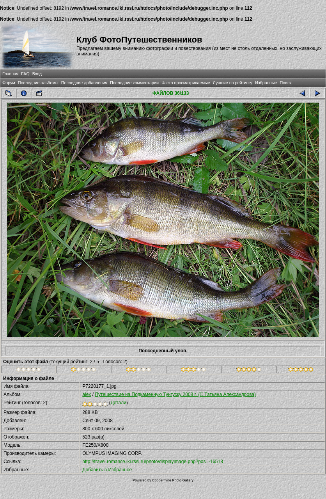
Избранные (266, 82)
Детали (118, 402)
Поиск (285, 82)
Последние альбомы (38, 82)
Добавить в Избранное (107, 469)
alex (86, 394)
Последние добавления (84, 82)
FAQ (25, 73)
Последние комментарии (134, 82)
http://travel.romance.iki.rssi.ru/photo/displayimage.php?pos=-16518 (152, 461)
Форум (8, 82)
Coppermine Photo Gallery (172, 480)
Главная (10, 73)
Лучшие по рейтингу (232, 82)
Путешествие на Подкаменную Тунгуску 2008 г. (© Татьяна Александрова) (175, 394)
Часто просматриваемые (185, 82)
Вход (37, 73)
